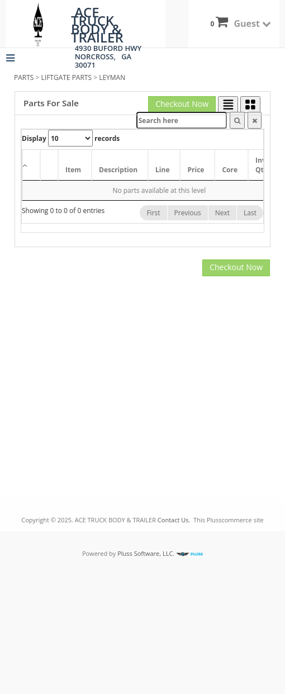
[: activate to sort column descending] (31, 165)
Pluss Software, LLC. (159, 553)
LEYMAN (112, 77)
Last (250, 213)
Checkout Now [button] (181, 103)
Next (222, 213)
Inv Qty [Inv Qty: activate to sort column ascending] (261, 164)
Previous (187, 213)
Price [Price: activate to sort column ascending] (195, 169)
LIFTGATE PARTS (66, 77)
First (153, 213)
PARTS (24, 77)
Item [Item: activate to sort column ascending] (73, 169)
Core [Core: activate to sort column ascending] (230, 169)
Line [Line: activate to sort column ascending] (162, 169)
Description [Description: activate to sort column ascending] (118, 169)
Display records (71, 138)
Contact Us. (174, 520)
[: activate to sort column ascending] (49, 165)
